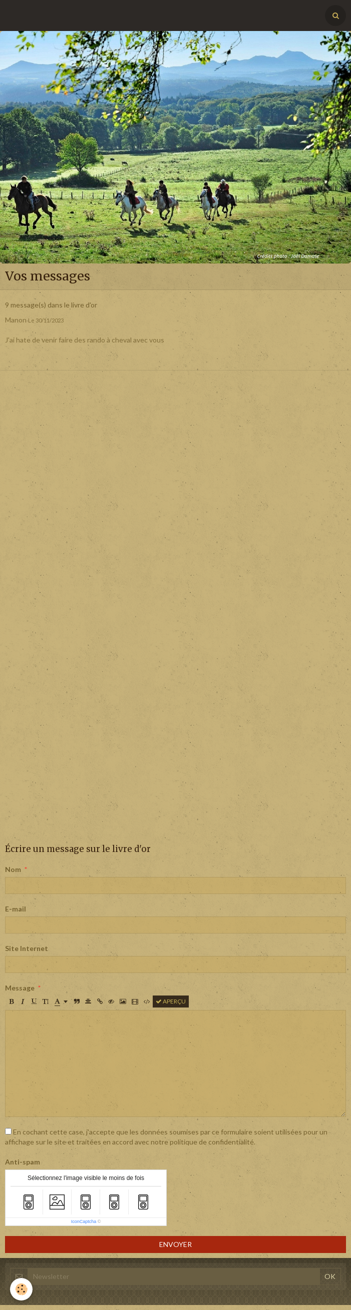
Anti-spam (22, 1162)
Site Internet (26, 948)
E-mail (15, 908)
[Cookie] (21, 1289)
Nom (13, 869)
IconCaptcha (84, 1221)
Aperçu (171, 1001)
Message (20, 988)
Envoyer (175, 1244)
